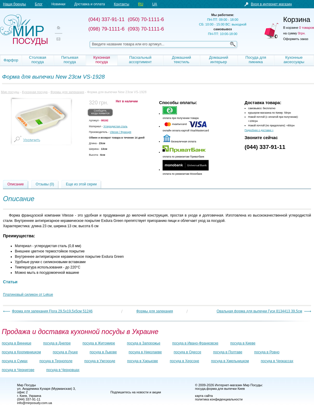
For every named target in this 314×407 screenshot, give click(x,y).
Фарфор (11, 60)
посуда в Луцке (65, 352)
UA (154, 4)
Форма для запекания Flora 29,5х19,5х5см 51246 (52, 311)
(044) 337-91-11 (265, 147)
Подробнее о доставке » (259, 130)
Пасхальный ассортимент (140, 59)
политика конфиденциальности (219, 399)
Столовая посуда (37, 59)
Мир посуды (23, 29)
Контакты (121, 4)
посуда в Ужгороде (99, 361)
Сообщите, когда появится (100, 112)
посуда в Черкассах (277, 361)
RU (140, 4)
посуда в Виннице (16, 343)
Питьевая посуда (69, 59)
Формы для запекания (67, 92)
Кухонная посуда (101, 59)
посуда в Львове (103, 352)
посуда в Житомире (98, 343)
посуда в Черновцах (62, 370)
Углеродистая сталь (115, 126)
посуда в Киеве (243, 343)
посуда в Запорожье (143, 343)
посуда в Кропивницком (21, 352)
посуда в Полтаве (227, 352)
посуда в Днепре (57, 343)
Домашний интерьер (218, 59)
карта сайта (204, 396)
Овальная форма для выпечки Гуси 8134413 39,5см (259, 311)
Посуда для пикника (256, 59)
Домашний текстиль (181, 59)
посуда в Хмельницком (230, 361)
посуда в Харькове (142, 361)
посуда (200, 388)
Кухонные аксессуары (293, 59)
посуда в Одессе (187, 352)
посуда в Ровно (266, 352)
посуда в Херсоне (184, 361)
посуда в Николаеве (145, 352)
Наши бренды (14, 4)
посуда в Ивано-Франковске (195, 343)
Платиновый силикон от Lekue (28, 294)
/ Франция (120, 132)
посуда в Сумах (15, 361)
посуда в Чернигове (18, 370)
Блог (38, 4)
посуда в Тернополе (55, 361)
